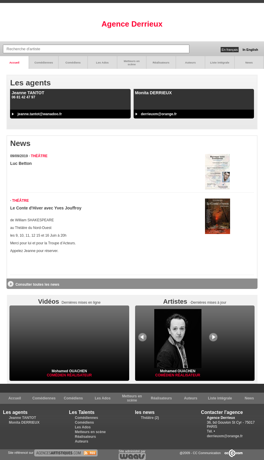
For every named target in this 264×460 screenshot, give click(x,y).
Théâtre (39, 156)
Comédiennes (44, 62)
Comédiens (73, 62)
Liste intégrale (219, 62)
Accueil (14, 62)
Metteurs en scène (132, 62)
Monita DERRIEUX (24, 422)
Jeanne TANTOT (22, 418)
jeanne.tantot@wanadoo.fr (39, 114)
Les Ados (102, 62)
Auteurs (190, 62)
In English (250, 49)
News (249, 62)
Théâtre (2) (150, 418)
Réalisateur (79, 375)
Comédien (57, 375)
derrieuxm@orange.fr (159, 114)
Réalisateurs (161, 62)
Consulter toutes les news (37, 284)
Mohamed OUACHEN (69, 371)
